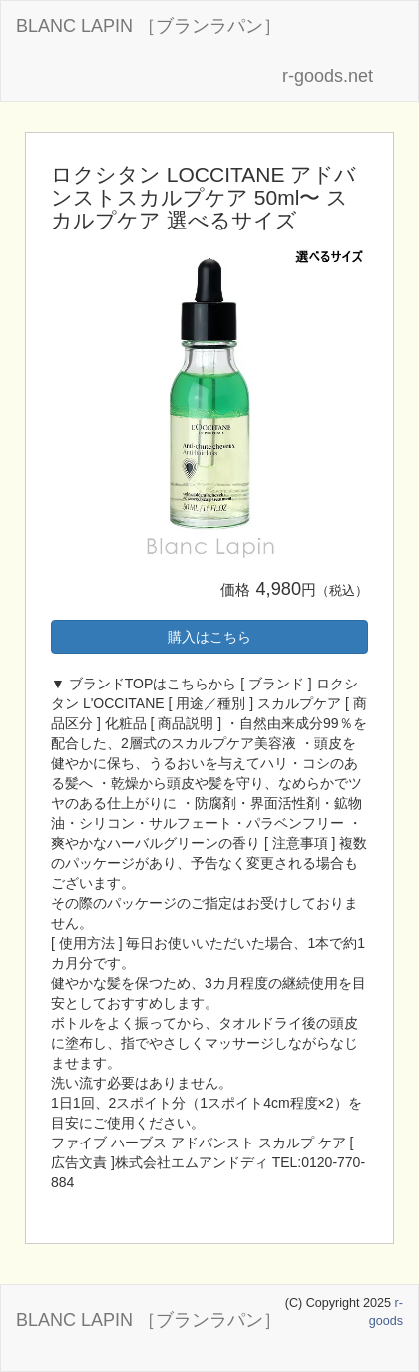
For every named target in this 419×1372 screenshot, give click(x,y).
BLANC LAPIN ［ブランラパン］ (148, 26)
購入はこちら (209, 637)
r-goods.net (327, 76)
